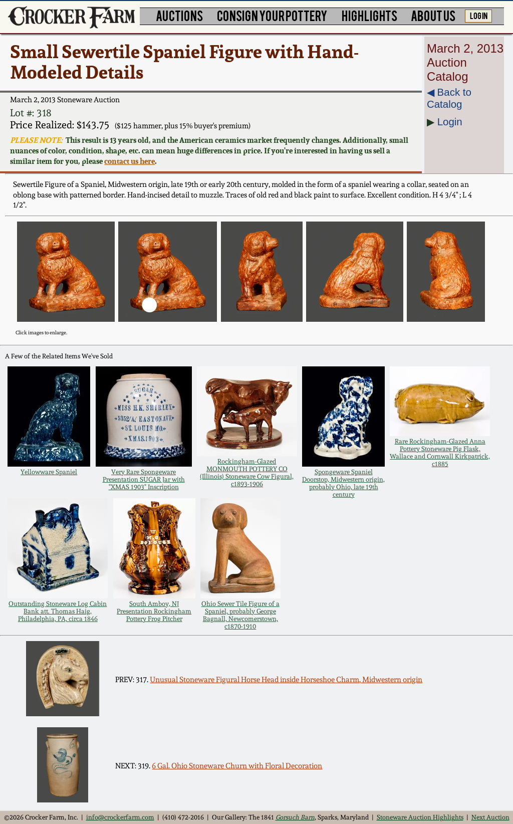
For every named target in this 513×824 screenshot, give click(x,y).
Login (449, 121)
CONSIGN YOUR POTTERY (272, 15)
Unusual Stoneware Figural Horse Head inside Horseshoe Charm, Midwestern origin (286, 679)
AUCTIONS (179, 15)
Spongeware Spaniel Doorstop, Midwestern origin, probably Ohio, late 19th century (343, 483)
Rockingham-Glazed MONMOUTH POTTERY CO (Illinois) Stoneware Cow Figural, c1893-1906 (247, 473)
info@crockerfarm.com (120, 817)
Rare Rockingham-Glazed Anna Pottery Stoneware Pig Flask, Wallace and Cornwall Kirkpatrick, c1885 (440, 453)
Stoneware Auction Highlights (420, 817)
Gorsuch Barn (295, 817)
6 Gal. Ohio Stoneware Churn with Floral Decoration (237, 765)
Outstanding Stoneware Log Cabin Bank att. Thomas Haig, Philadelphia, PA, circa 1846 (58, 611)
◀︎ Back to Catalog (449, 98)
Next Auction (490, 817)
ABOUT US (433, 15)
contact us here (129, 161)
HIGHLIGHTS (369, 15)
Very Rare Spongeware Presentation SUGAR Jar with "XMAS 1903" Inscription (144, 479)
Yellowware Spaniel (49, 472)
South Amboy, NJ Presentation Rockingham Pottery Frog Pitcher (154, 611)
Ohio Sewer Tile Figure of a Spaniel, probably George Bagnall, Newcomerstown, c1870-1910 (240, 615)
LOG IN (478, 15)
